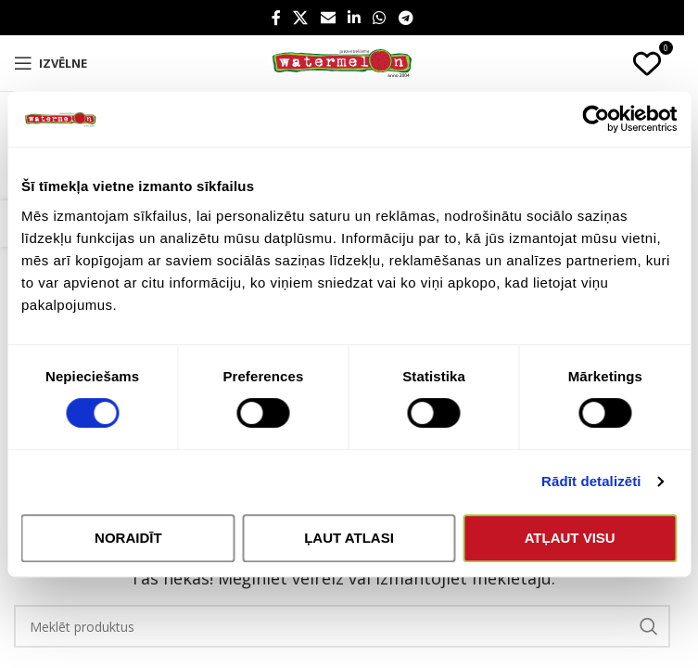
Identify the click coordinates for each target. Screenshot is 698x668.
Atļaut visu (570, 538)
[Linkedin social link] (353, 18)
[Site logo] (342, 62)
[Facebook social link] (276, 18)
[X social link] (300, 18)
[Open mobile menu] (50, 63)
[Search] (342, 626)
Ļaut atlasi (349, 538)
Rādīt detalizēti (591, 481)
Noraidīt (128, 538)
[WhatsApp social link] (379, 18)
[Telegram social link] (405, 18)
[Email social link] (327, 18)
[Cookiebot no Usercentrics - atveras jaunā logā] (595, 119)
